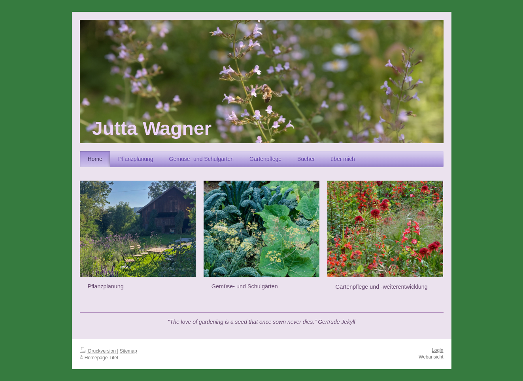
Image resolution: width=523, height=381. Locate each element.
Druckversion (98, 351)
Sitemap (128, 351)
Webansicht (431, 357)
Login (437, 350)
